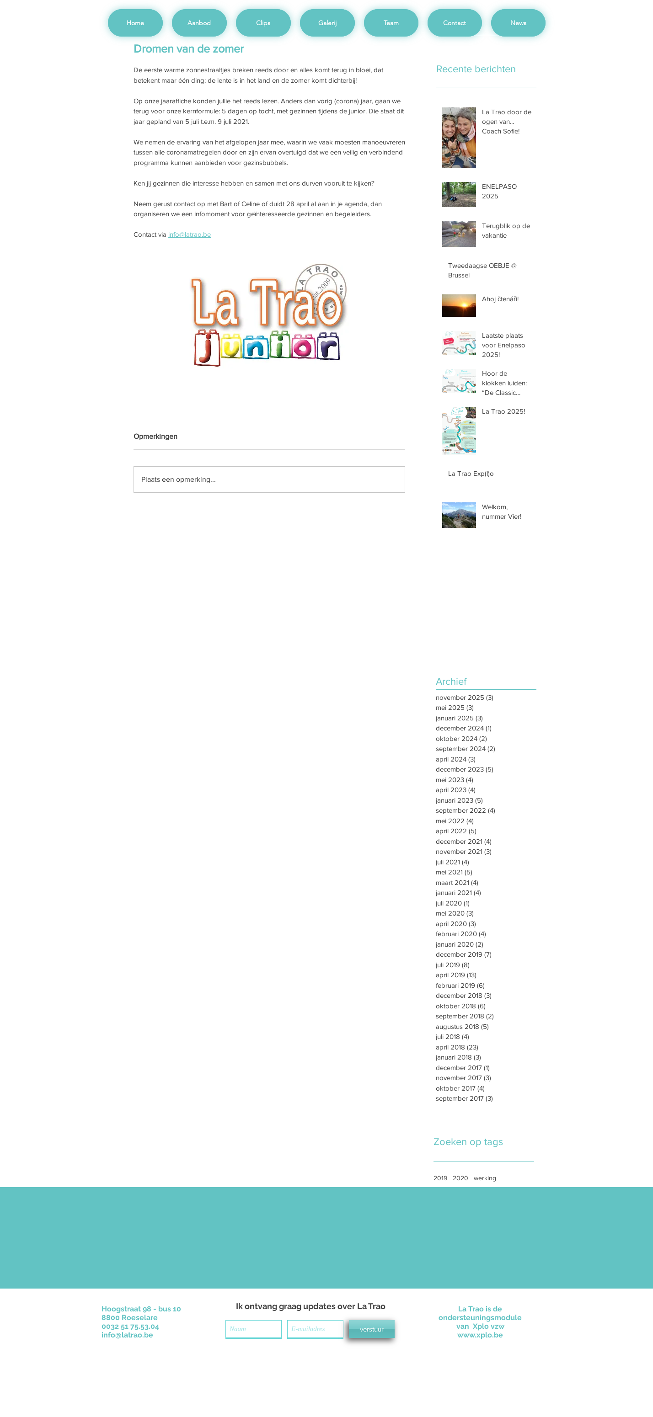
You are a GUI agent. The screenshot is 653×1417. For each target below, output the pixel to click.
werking (485, 1178)
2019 (440, 1178)
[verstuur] (372, 1329)
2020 (460, 1178)
